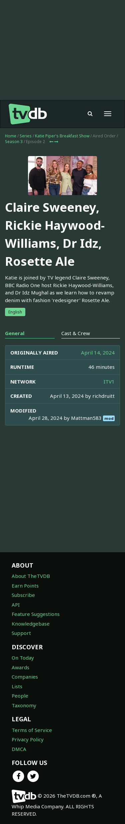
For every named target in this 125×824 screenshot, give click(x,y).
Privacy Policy (28, 739)
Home (10, 136)
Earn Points (25, 585)
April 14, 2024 (98, 352)
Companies (25, 676)
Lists (17, 686)
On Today (23, 657)
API (16, 604)
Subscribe (23, 595)
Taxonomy (24, 705)
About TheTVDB (31, 576)
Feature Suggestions (36, 614)
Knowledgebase (31, 623)
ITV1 (109, 381)
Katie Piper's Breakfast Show (62, 136)
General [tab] (14, 333)
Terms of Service (32, 730)
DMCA (19, 749)
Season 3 (14, 141)
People (20, 695)
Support (21, 633)
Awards (20, 667)
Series (26, 136)
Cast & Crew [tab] (75, 333)
